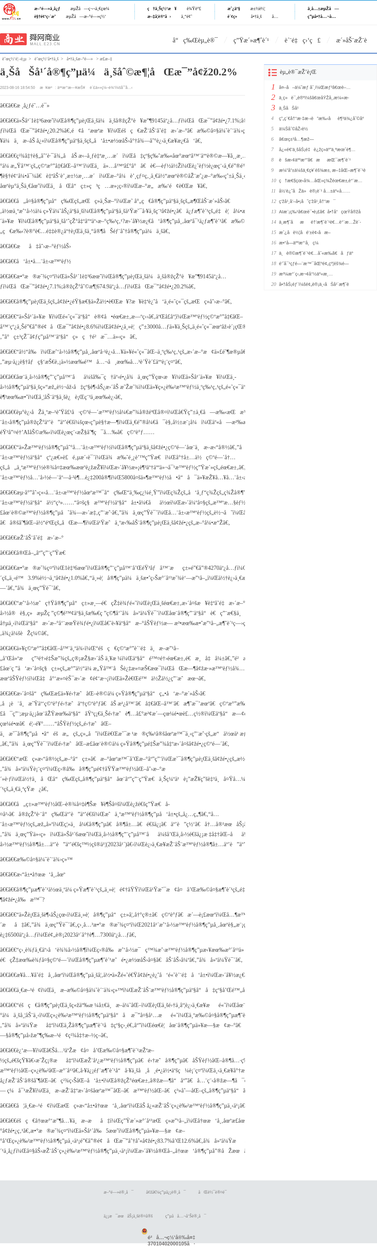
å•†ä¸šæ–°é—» (80, 59)
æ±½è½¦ (257, 8)
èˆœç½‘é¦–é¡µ (14, 59)
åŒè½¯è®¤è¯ (214, 1192)
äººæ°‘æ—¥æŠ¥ (71, 87)
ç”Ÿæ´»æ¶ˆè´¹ (251, 40)
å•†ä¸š (256, 16)
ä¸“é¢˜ (186, 16)
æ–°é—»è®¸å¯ (119, 1192)
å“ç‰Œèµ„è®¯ (195, 40)
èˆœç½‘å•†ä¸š (47, 59)
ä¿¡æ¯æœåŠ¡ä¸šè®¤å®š (128, 1216)
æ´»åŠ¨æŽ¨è (356, 40)
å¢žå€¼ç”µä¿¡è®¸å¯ (166, 1192)
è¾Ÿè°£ (194, 8)
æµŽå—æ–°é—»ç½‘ (86, 16)
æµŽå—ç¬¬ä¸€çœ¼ (89, 8)
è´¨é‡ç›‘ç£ (302, 40)
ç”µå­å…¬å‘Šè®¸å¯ (185, 1216)
